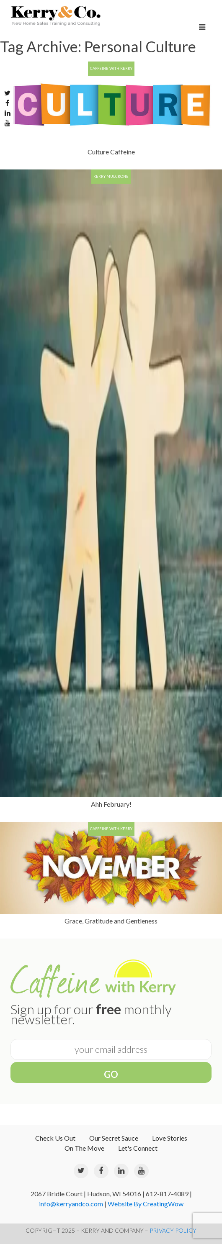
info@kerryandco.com (71, 1204)
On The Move (84, 1148)
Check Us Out (55, 1138)
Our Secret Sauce (113, 1138)
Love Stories (169, 1138)
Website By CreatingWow (145, 1204)
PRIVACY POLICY (173, 1230)
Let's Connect (137, 1148)
